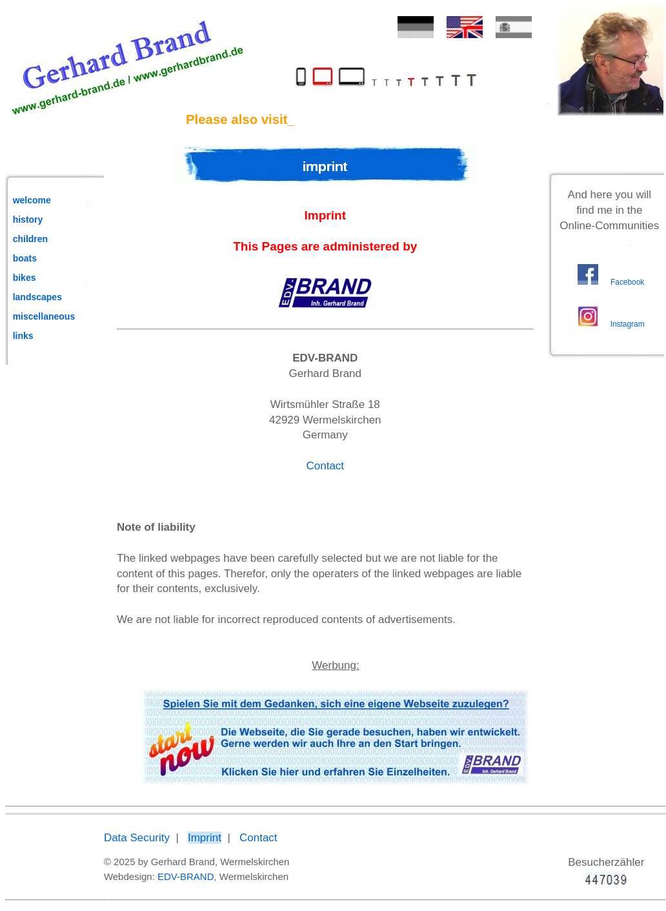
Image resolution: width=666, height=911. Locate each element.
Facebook (627, 282)
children (30, 239)
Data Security (137, 838)
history (28, 219)
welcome (32, 200)
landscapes (37, 297)
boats (25, 258)
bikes (24, 277)
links (23, 336)
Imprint (204, 838)
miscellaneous (44, 316)
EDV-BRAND (185, 876)
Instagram (627, 324)
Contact (325, 466)
